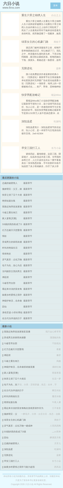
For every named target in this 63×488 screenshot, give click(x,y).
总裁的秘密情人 (9, 183)
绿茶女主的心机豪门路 (15, 420)
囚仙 (4, 306)
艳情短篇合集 (8, 200)
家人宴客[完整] (9, 218)
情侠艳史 (6, 253)
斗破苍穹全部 (8, 283)
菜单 (55, 5)
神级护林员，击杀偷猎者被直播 (19, 367)
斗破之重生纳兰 (9, 212)
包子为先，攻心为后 (12, 265)
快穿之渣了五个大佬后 (15, 378)
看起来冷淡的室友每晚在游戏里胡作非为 (23, 408)
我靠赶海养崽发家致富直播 (17, 331)
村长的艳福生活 (9, 248)
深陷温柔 (8, 449)
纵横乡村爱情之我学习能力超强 (19, 467)
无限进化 (8, 455)
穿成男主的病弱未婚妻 (15, 337)
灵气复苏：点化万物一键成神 (18, 425)
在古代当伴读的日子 (12, 318)
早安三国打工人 (11, 461)
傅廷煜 (5, 277)
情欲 (4, 236)
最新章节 (27, 183)
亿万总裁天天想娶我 (12, 230)
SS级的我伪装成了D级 (15, 431)
